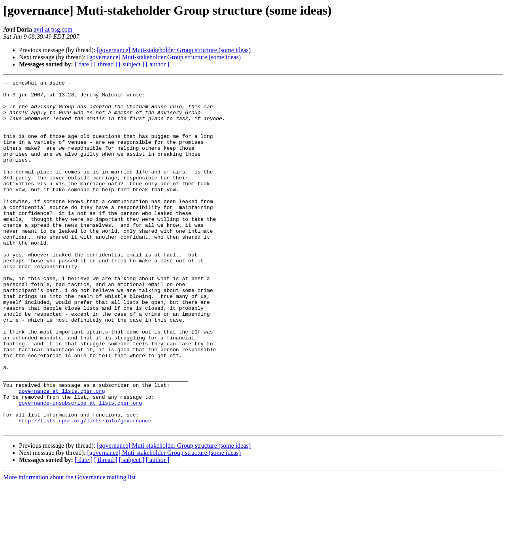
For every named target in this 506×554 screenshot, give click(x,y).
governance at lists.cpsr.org (62, 453)
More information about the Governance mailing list (69, 547)
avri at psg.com (53, 29)
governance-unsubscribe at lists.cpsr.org (80, 467)
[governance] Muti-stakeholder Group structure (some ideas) (174, 50)
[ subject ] (131, 64)
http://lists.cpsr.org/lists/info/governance (85, 489)
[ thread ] (105, 64)
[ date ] (84, 64)
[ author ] (158, 64)
